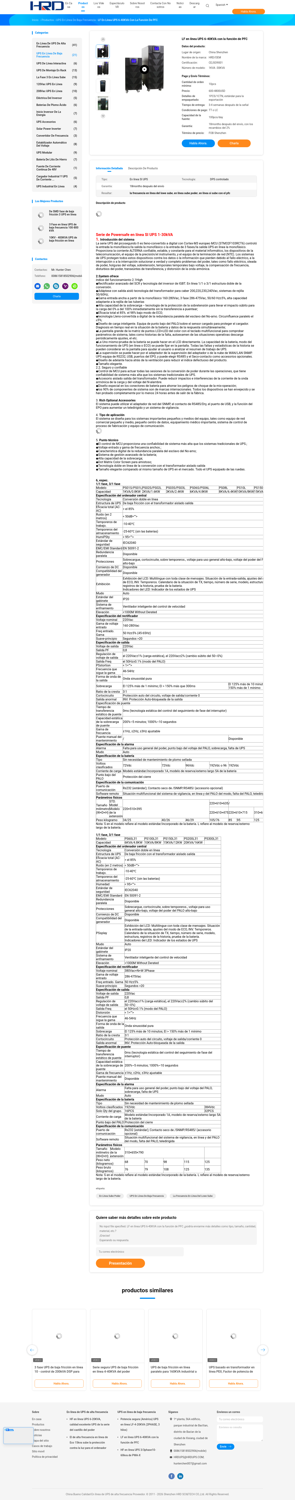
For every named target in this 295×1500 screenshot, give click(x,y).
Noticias (37, 1435)
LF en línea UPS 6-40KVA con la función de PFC (140, 1440)
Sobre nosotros (41, 1429)
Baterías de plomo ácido (56, 105)
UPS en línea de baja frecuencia (56, 55)
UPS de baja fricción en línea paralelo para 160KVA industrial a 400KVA (174, 1371)
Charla (56, 296)
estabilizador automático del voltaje (56, 144)
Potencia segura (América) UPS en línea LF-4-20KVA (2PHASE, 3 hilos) (140, 1424)
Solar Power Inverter (56, 129)
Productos (38, 1424)
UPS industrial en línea (56, 186)
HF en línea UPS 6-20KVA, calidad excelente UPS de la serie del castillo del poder (90, 1424)
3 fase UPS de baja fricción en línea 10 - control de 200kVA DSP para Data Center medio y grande (58, 1371)
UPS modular (56, 152)
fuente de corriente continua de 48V (56, 168)
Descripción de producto (143, 168)
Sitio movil (38, 1451)
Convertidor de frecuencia (56, 136)
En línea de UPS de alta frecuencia (56, 45)
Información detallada (109, 168)
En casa (36, 1419)
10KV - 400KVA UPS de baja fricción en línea (63, 239)
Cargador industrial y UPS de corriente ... (56, 178)
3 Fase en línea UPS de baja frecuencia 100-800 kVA (63, 227)
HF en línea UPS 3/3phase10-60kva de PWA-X (138, 1452)
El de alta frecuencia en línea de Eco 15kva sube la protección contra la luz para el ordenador (89, 1442)
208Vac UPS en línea (56, 91)
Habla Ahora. (248, 11)
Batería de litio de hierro (56, 159)
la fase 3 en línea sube (56, 77)
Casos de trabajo (42, 1446)
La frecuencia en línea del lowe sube (192, 1196)
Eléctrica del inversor (56, 98)
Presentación (120, 1263)
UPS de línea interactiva (56, 63)
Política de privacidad (45, 1456)
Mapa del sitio (40, 1440)
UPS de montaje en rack (56, 70)
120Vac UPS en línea (56, 84)
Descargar (194, 5)
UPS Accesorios (56, 122)
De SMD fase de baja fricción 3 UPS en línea (62, 213)
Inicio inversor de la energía (56, 113)
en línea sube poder (110, 1196)
